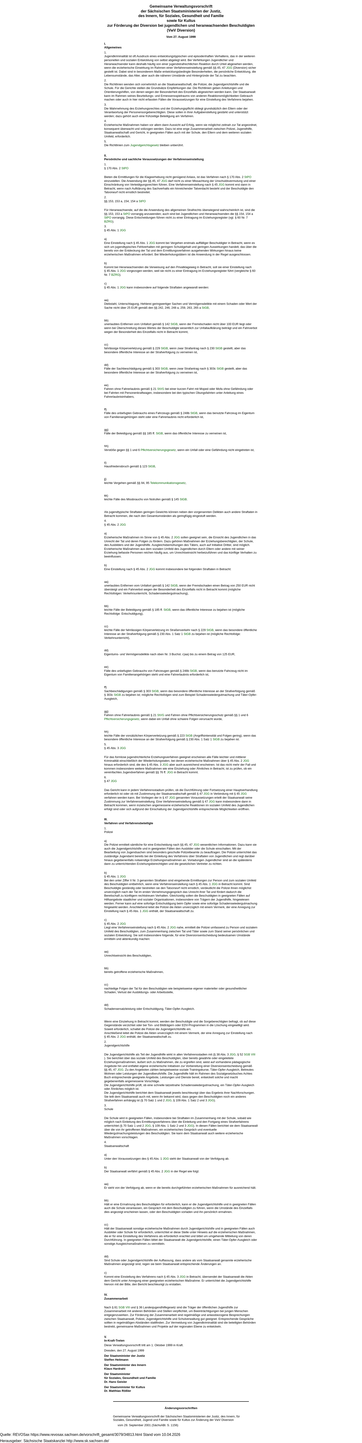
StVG (160, 389)
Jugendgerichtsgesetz (144, 145)
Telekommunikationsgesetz (168, 483)
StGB (205, 307)
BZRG (108, 221)
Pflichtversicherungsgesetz (158, 450)
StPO (125, 168)
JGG (229, 67)
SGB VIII (249, 1054)
